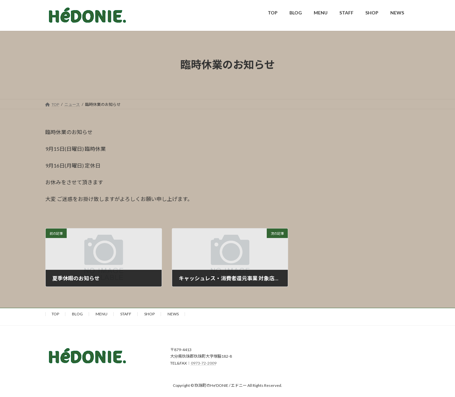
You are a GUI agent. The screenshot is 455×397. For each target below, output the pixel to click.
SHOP (149, 313)
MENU (101, 313)
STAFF (125, 313)
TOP (55, 313)
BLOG (77, 313)
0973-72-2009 (203, 363)
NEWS (173, 313)
